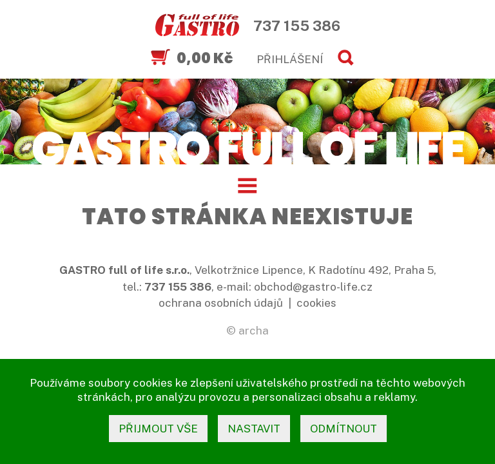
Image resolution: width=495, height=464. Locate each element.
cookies (316, 302)
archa (253, 330)
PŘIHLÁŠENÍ (290, 59)
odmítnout (343, 428)
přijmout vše (158, 428)
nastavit (254, 428)
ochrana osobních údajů (221, 302)
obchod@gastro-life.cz (313, 286)
